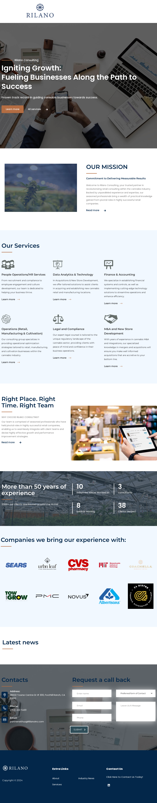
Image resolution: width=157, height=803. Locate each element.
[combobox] (135, 693)
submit (80, 729)
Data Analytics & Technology (73, 274)
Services (57, 784)
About (55, 778)
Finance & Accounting (119, 274)
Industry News (86, 778)
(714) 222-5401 (18, 710)
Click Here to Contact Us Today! (124, 777)
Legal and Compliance (68, 329)
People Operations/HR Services (23, 274)
